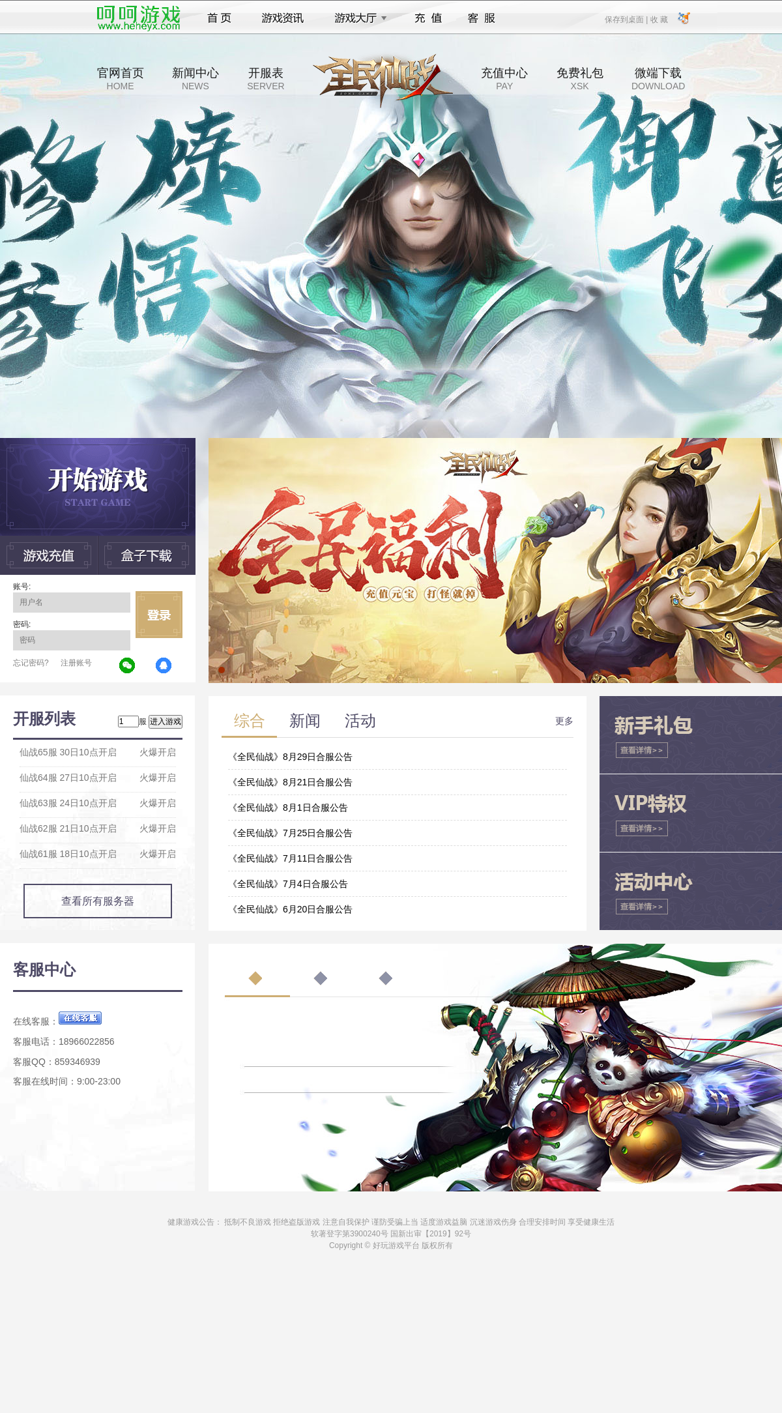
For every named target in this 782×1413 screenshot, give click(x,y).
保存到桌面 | (626, 18)
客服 (482, 18)
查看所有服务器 (97, 901)
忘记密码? (31, 662)
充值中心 (504, 78)
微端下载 (658, 78)
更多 (564, 721)
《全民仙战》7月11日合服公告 (290, 858)
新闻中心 (195, 78)
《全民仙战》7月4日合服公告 (288, 884)
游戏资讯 (283, 18)
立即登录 (159, 614)
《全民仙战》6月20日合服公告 (290, 909)
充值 (428, 18)
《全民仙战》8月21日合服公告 (290, 782)
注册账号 (76, 662)
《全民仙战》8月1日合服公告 (288, 807)
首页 (219, 18)
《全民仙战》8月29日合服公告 (290, 756)
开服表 (265, 78)
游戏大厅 (357, 18)
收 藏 (658, 18)
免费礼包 (580, 78)
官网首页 (120, 78)
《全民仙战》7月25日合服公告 (290, 833)
